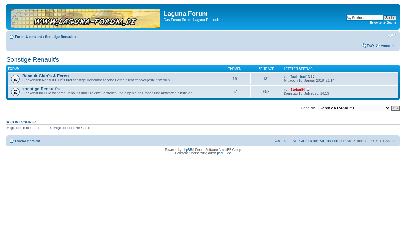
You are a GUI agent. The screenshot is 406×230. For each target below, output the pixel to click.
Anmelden (388, 45)
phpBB (187, 150)
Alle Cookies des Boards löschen (318, 141)
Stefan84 (298, 89)
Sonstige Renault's (60, 37)
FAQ (370, 45)
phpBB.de (224, 153)
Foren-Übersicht (28, 37)
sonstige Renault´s (41, 88)
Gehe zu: (308, 108)
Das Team (281, 141)
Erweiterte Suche (383, 22)
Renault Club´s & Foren (45, 75)
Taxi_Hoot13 (300, 76)
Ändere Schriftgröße (391, 35)
